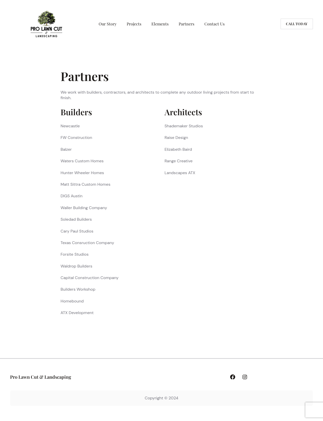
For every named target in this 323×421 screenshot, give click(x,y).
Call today (297, 23)
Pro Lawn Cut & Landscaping (40, 377)
